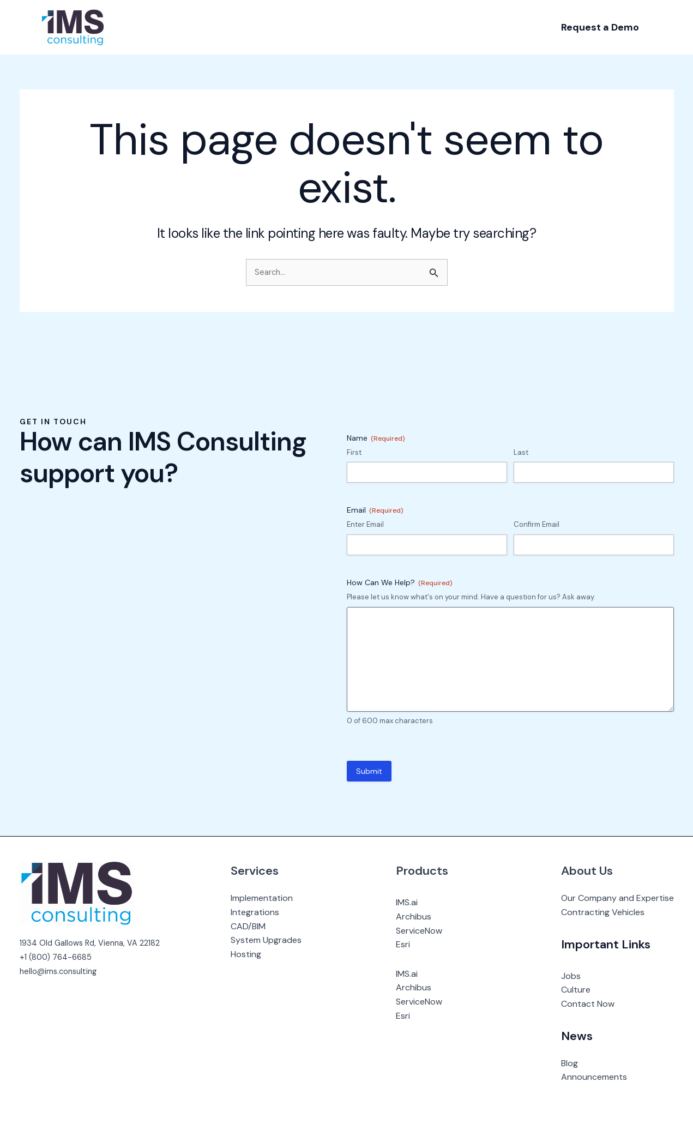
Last (521, 452)
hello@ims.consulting (61, 971)
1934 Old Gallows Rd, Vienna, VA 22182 (95, 942)
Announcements (594, 1077)
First (354, 452)
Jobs (571, 976)
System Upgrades (277, 940)
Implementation (273, 898)
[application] (170, 27)
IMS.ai (412, 902)
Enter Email (365, 524)
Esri (408, 944)
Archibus (419, 916)
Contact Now (587, 1003)
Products (427, 871)
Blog (569, 1063)
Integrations (266, 912)
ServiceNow (424, 930)
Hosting (257, 954)
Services (266, 871)
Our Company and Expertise (617, 898)
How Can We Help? (399, 583)
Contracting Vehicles (602, 912)
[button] (600, 27)
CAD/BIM (259, 926)
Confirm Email (536, 524)
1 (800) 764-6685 (61, 957)
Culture (575, 989)
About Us (587, 871)
